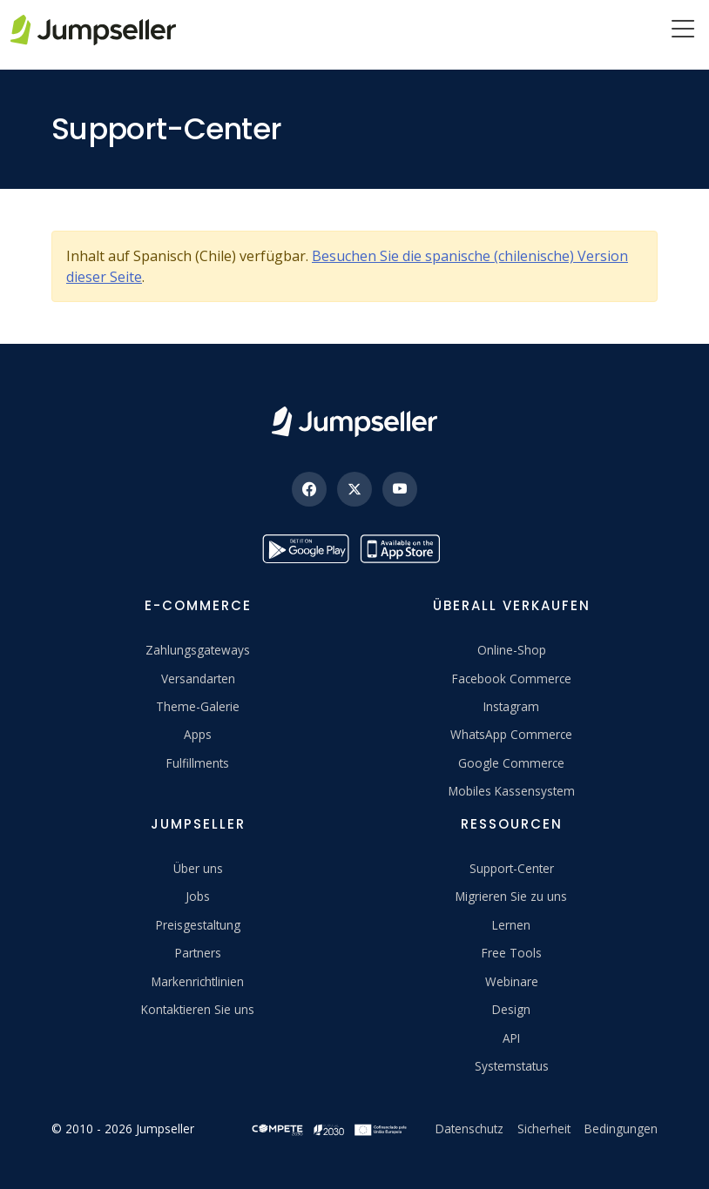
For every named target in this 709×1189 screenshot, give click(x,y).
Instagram (511, 706)
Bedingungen (621, 1128)
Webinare (511, 981)
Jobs (198, 896)
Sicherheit (544, 1128)
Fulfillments (197, 763)
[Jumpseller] (354, 421)
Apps (198, 734)
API (511, 1038)
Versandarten (198, 678)
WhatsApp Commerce (511, 734)
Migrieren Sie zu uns (511, 896)
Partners (198, 952)
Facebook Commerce (511, 678)
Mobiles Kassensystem (512, 791)
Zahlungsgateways (197, 650)
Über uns (198, 868)
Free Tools (512, 952)
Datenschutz (469, 1128)
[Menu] (683, 30)
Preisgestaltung (198, 925)
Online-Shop (511, 650)
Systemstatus (512, 1066)
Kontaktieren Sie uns (197, 1009)
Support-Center (511, 868)
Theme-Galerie (198, 706)
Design (511, 1009)
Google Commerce (511, 763)
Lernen (511, 925)
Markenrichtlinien (198, 981)
